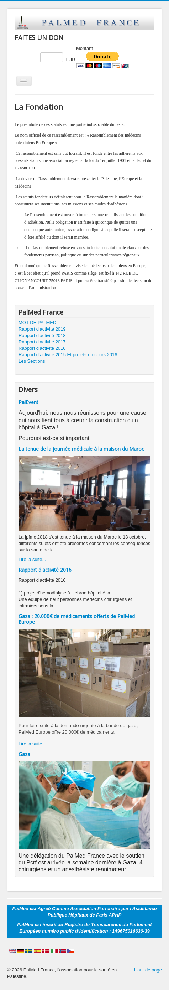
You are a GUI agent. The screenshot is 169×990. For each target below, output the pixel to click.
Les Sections (32, 361)
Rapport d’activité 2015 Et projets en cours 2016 (68, 354)
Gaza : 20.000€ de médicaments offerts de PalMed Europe (77, 619)
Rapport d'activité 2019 (42, 329)
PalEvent (28, 402)
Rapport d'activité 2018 (42, 335)
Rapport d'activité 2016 (42, 348)
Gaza (24, 754)
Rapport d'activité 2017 (42, 342)
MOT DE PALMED (37, 322)
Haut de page (148, 970)
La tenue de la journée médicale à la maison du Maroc (81, 448)
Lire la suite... (32, 559)
